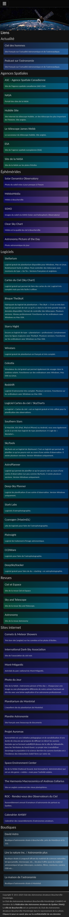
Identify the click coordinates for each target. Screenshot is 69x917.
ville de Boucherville (14, 907)
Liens (5, 32)
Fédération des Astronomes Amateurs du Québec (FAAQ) (40, 904)
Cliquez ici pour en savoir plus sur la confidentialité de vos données (32, 914)
